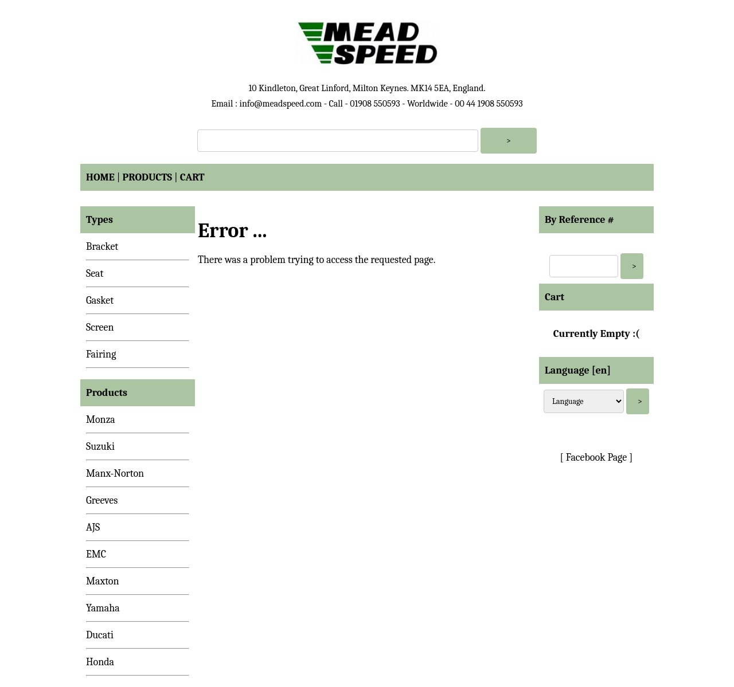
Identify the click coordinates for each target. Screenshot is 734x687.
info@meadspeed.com (280, 104)
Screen (100, 327)
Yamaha (103, 608)
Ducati (100, 635)
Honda (100, 662)
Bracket (102, 247)
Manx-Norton (115, 474)
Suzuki (100, 447)
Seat (94, 274)
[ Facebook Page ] (596, 458)
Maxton (102, 581)
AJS (93, 527)
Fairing (101, 354)
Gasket (100, 301)
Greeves (102, 500)
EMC (96, 554)
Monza (100, 420)
